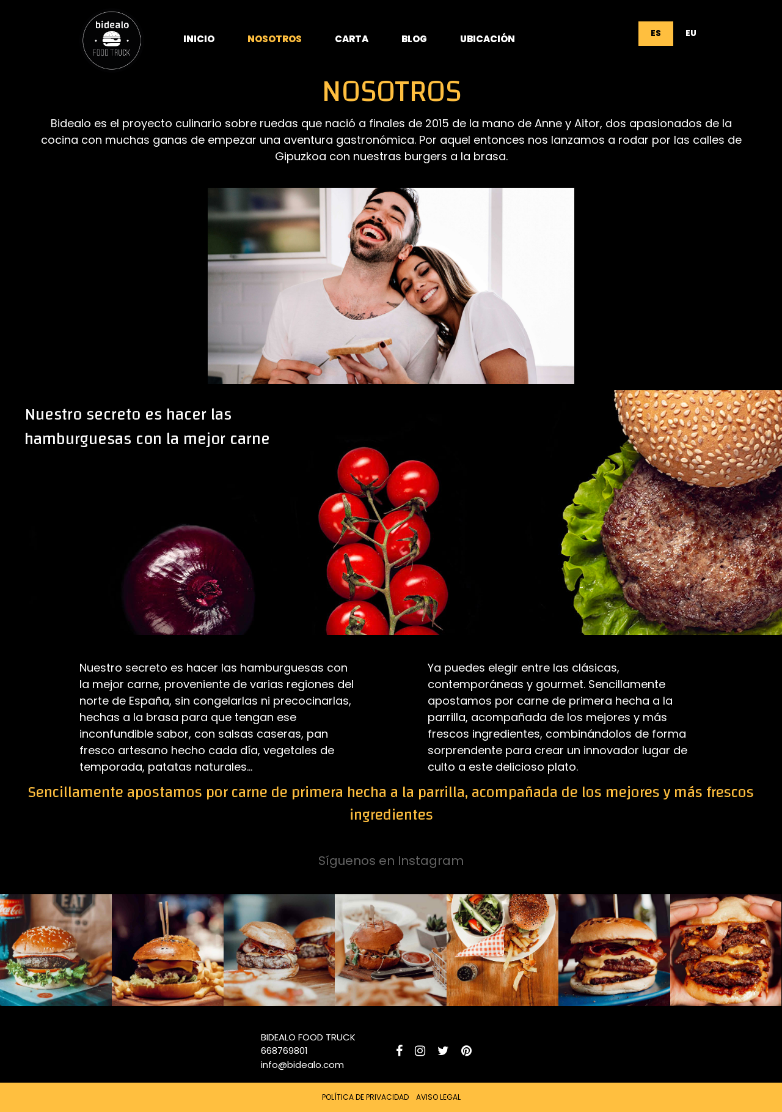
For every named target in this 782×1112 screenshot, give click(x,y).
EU (690, 33)
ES (656, 33)
